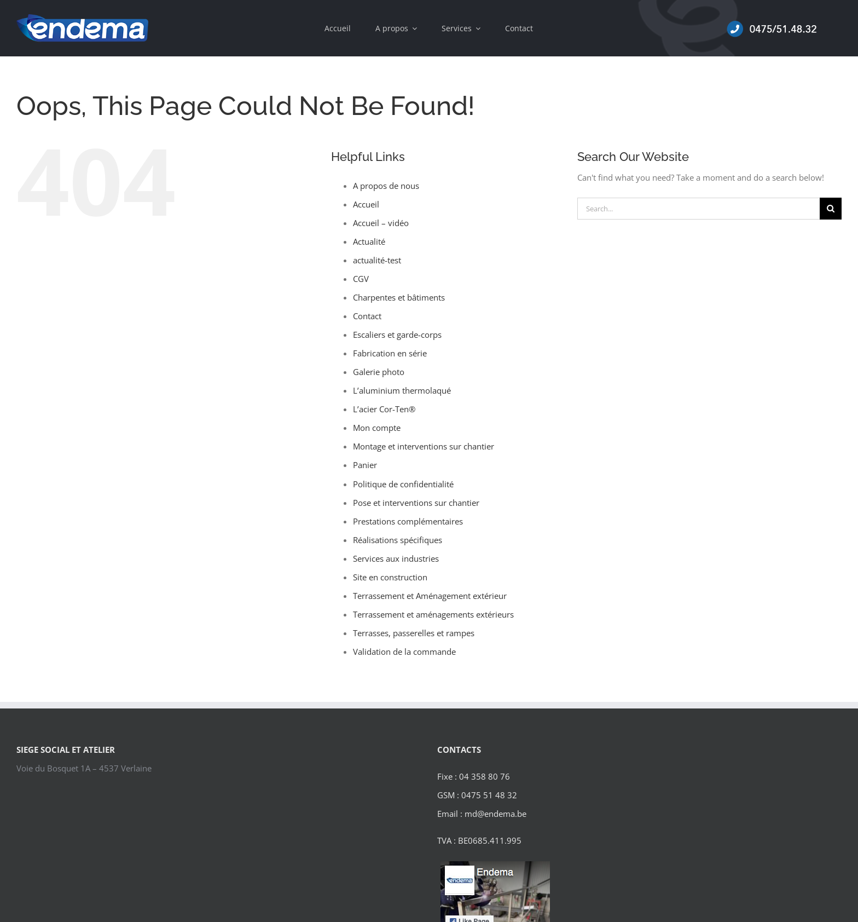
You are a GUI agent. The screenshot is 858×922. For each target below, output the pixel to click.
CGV (361, 278)
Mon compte (377, 427)
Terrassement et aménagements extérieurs (433, 614)
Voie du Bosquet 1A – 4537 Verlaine (84, 768)
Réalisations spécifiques (397, 539)
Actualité (369, 241)
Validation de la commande (404, 651)
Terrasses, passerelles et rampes (413, 632)
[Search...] (698, 209)
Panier (365, 464)
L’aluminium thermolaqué (402, 390)
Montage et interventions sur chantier (423, 446)
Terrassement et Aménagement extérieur (430, 595)
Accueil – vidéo (381, 222)
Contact (367, 315)
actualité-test (377, 260)
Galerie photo (378, 371)
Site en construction (390, 577)
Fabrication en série (390, 353)
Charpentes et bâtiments (399, 297)
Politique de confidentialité (403, 484)
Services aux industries (396, 558)
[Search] (831, 209)
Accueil (366, 204)
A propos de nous (386, 185)
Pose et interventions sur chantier (416, 502)
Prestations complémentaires (408, 521)
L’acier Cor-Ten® (384, 409)
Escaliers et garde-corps (397, 334)
